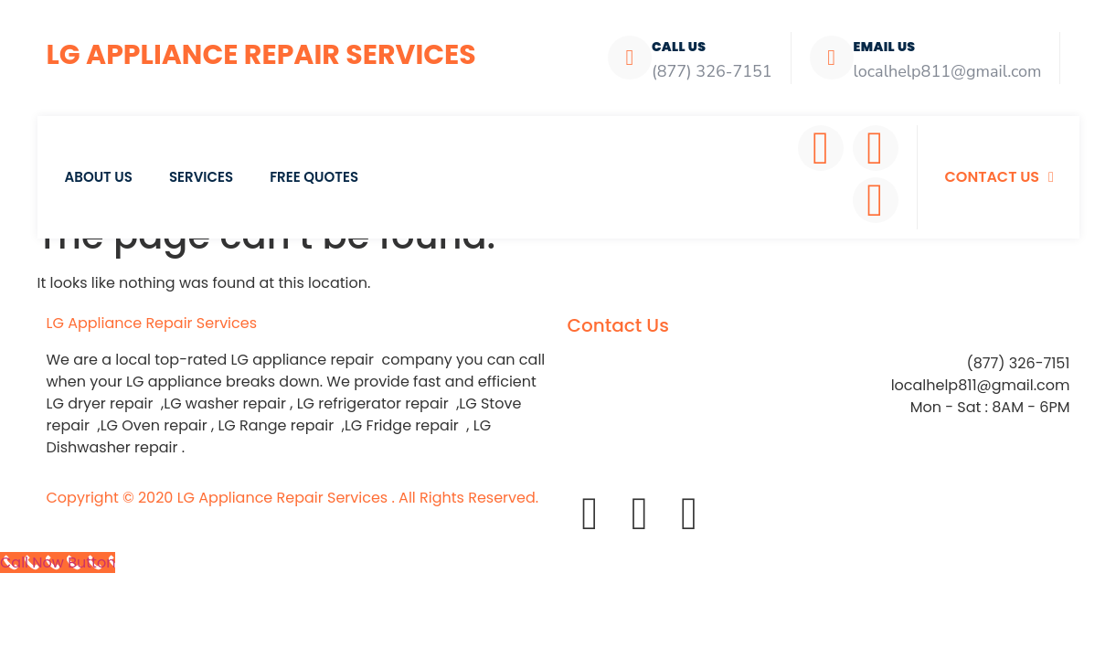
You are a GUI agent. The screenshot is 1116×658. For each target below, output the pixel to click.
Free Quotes (314, 176)
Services (201, 176)
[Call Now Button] (57, 562)
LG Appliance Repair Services (261, 55)
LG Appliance (152, 323)
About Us (99, 176)
